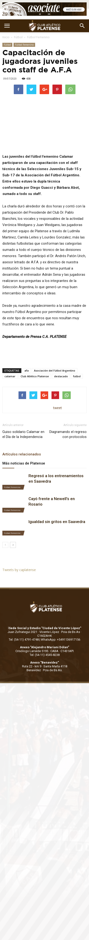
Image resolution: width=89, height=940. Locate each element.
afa (26, 370)
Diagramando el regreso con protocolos (68, 434)
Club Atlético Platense (35, 376)
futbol (77, 376)
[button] (82, 25)
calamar (10, 376)
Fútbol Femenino (38, 37)
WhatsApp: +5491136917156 (60, 639)
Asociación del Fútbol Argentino (54, 370)
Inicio (5, 37)
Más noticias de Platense (23, 463)
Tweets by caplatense (19, 569)
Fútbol (18, 37)
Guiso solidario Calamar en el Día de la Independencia (23, 434)
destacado (61, 376)
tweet (57, 407)
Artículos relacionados (21, 454)
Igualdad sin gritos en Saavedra (56, 521)
